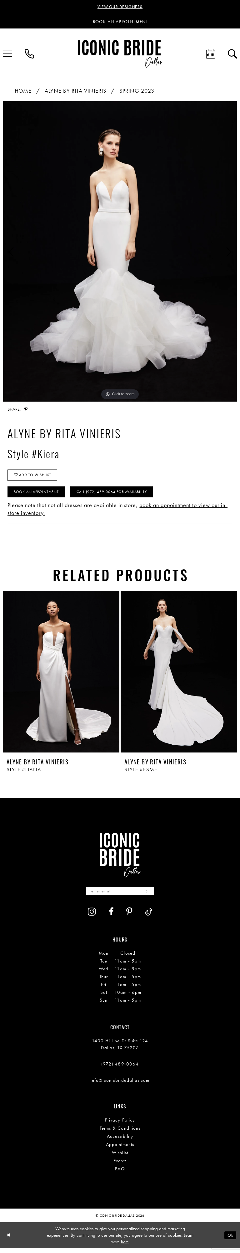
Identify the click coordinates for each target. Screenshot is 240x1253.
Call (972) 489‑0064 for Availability (120, 495)
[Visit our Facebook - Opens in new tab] (111, 916)
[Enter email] (120, 895)
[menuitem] (29, 54)
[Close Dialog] (9, 1240)
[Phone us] (29, 54)
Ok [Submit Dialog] (230, 1240)
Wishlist (120, 1157)
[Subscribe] (150, 895)
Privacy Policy (120, 1125)
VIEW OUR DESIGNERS (120, 7)
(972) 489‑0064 (120, 1069)
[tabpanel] (120, 252)
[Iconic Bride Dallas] (120, 54)
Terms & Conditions (120, 1133)
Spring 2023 (136, 91)
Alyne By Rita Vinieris (75, 91)
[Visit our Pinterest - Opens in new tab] (129, 916)
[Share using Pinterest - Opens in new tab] (26, 410)
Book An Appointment (38, 495)
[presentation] (61, 676)
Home (23, 91)
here (125, 1246)
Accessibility (120, 1141)
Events (119, 1165)
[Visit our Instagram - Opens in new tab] (92, 916)
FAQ (120, 1173)
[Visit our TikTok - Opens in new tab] (148, 916)
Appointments (120, 1149)
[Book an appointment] (120, 22)
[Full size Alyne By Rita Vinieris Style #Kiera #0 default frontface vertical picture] (120, 252)
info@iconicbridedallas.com (120, 1085)
